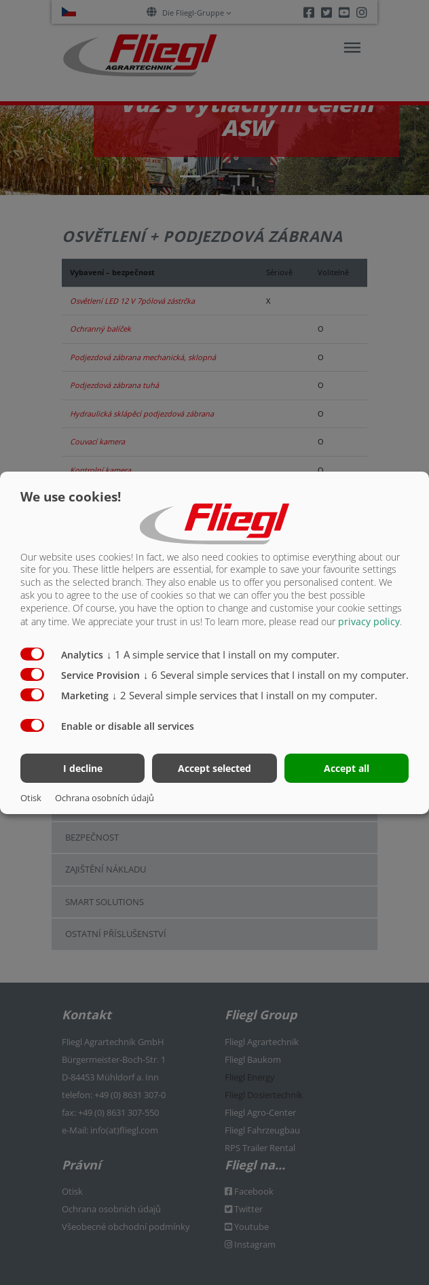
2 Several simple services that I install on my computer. (244, 695)
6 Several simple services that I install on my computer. (276, 675)
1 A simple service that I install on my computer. (223, 654)
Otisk (30, 798)
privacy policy (369, 621)
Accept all (346, 768)
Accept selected (214, 768)
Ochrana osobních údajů (104, 798)
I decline (82, 768)
